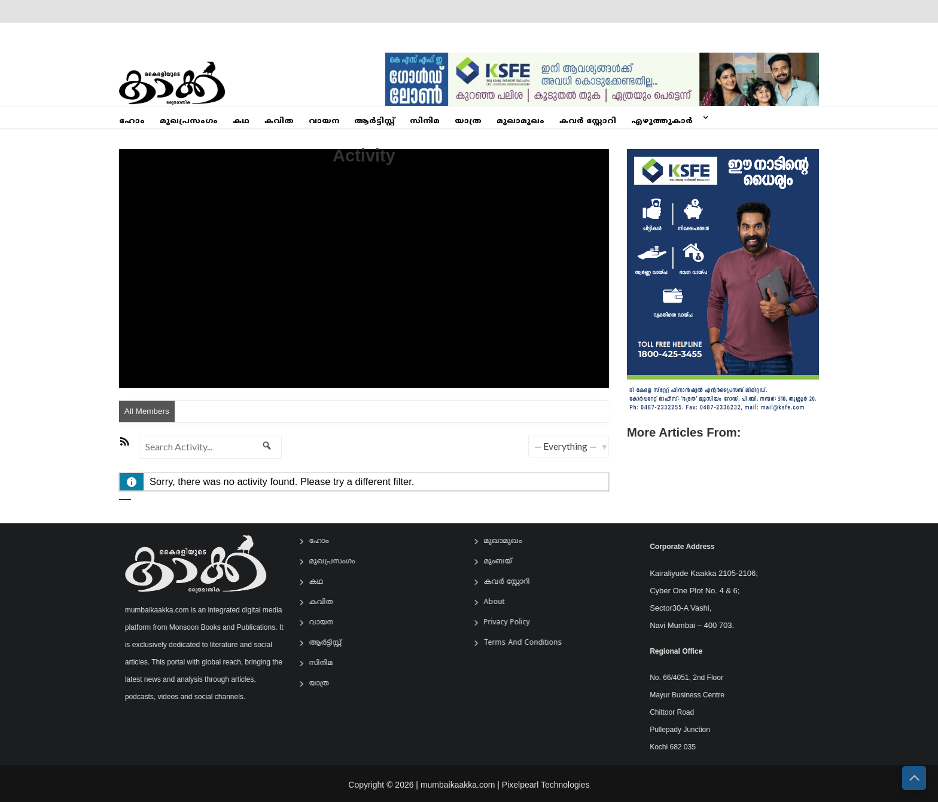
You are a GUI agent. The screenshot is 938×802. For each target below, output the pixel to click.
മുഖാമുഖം (520, 121)
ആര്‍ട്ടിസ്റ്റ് (374, 121)
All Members (146, 411)
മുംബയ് (504, 561)
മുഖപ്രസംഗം (189, 121)
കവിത (279, 121)
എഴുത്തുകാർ (662, 121)
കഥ (241, 121)
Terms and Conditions (529, 643)
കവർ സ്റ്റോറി (587, 121)
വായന (324, 121)
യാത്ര (468, 121)
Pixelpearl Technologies (546, 790)
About (500, 602)
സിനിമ (425, 121)
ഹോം (132, 121)
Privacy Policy (513, 622)
